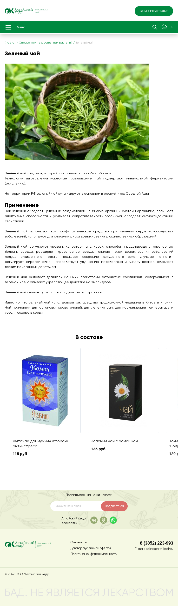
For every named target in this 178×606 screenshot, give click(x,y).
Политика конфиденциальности (94, 554)
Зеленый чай (84, 42)
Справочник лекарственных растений (46, 42)
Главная (10, 42)
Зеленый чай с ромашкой (114, 441)
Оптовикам (79, 542)
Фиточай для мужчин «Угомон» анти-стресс (41, 443)
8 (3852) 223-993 (156, 543)
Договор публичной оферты (91, 548)
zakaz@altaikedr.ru (159, 549)
